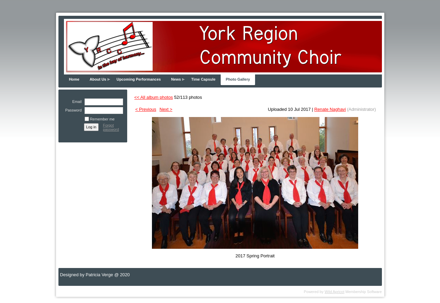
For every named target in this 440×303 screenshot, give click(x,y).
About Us (98, 79)
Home (74, 79)
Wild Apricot (334, 292)
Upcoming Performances (139, 79)
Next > (166, 109)
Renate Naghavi (330, 109)
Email (75, 102)
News (176, 79)
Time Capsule (203, 79)
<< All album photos (153, 97)
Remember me (102, 119)
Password (72, 110)
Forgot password (111, 127)
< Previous (145, 109)
